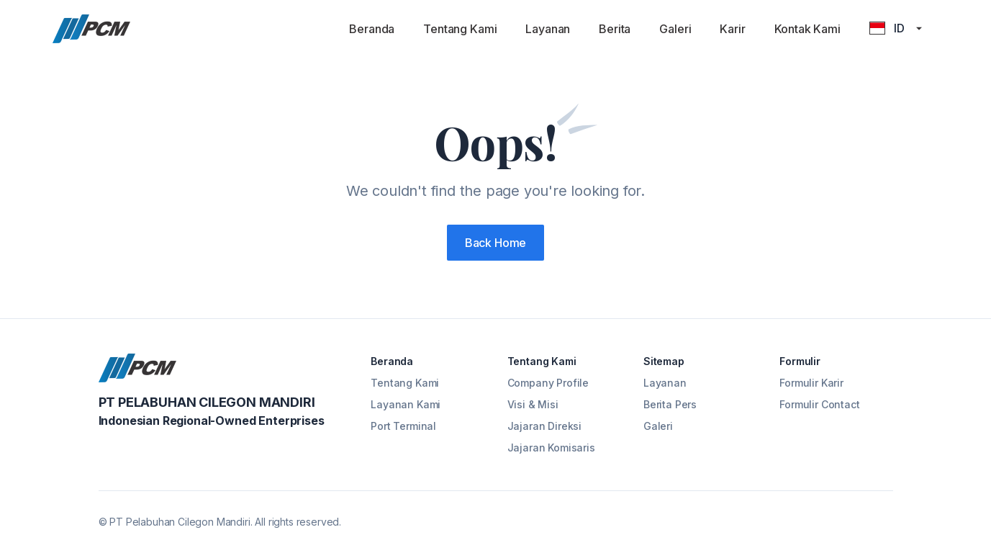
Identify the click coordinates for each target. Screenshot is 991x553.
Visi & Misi (532, 404)
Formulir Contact (819, 404)
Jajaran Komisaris (551, 447)
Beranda (371, 29)
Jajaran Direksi (544, 426)
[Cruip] (91, 28)
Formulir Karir (811, 383)
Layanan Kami (405, 404)
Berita (614, 29)
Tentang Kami (460, 29)
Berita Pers (670, 404)
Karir (732, 29)
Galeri (675, 29)
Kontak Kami (807, 29)
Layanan (547, 29)
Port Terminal (403, 426)
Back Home (496, 242)
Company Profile (548, 383)
